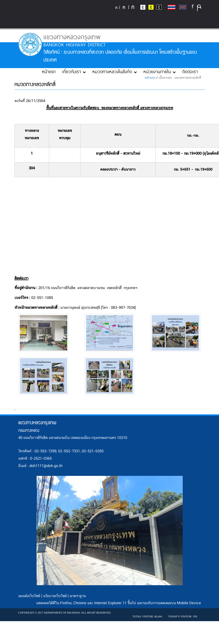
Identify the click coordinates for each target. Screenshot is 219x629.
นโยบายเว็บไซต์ (55, 596)
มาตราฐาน (78, 596)
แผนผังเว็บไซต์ (29, 596)
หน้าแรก (49, 71)
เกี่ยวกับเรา (74, 71)
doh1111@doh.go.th (45, 466)
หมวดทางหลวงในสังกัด (114, 71)
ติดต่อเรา (190, 71)
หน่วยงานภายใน (159, 71)
